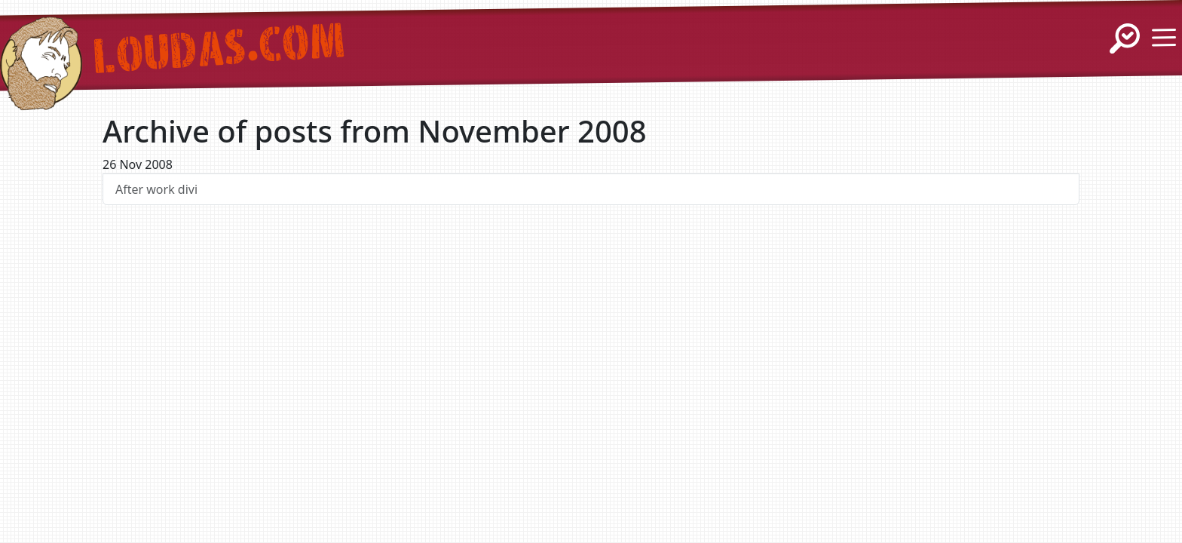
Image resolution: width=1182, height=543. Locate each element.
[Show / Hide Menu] (1164, 38)
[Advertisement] (591, 359)
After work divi (156, 189)
